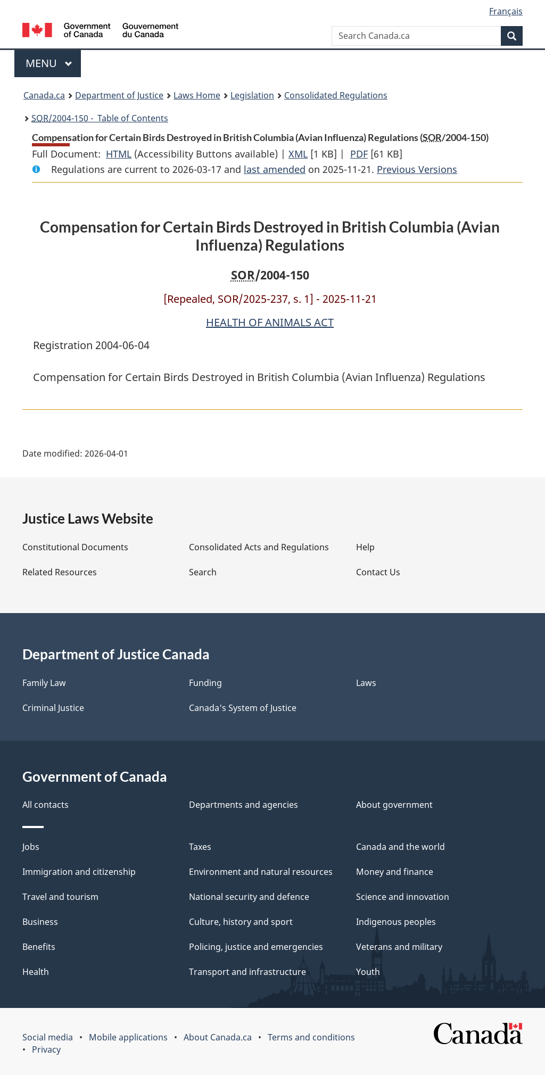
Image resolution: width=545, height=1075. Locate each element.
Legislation (252, 95)
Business (40, 922)
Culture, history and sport (241, 922)
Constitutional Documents (75, 547)
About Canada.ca (218, 1037)
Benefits (38, 947)
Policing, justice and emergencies (256, 947)
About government (394, 805)
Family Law (44, 683)
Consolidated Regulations (335, 95)
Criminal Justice (53, 708)
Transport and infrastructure (247, 972)
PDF (359, 153)
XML (298, 153)
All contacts (45, 805)
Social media (47, 1037)
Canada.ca (44, 95)
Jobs (30, 847)
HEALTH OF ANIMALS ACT (270, 322)
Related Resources (59, 572)
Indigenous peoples (396, 922)
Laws (366, 683)
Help (365, 547)
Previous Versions (417, 169)
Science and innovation (402, 897)
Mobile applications (128, 1037)
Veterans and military (399, 947)
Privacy (46, 1049)
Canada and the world (400, 847)
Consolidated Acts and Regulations (259, 547)
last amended (274, 169)
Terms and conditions (311, 1037)
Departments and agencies (243, 805)
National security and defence (249, 897)
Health (35, 972)
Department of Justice (119, 95)
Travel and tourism (60, 897)
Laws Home (197, 95)
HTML (118, 153)
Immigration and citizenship (79, 872)
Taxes (200, 847)
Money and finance (394, 872)
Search (203, 572)
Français (506, 11)
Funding (205, 683)
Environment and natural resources (261, 872)
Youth (368, 972)
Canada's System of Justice (242, 708)
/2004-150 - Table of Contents (99, 118)
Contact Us (378, 572)
